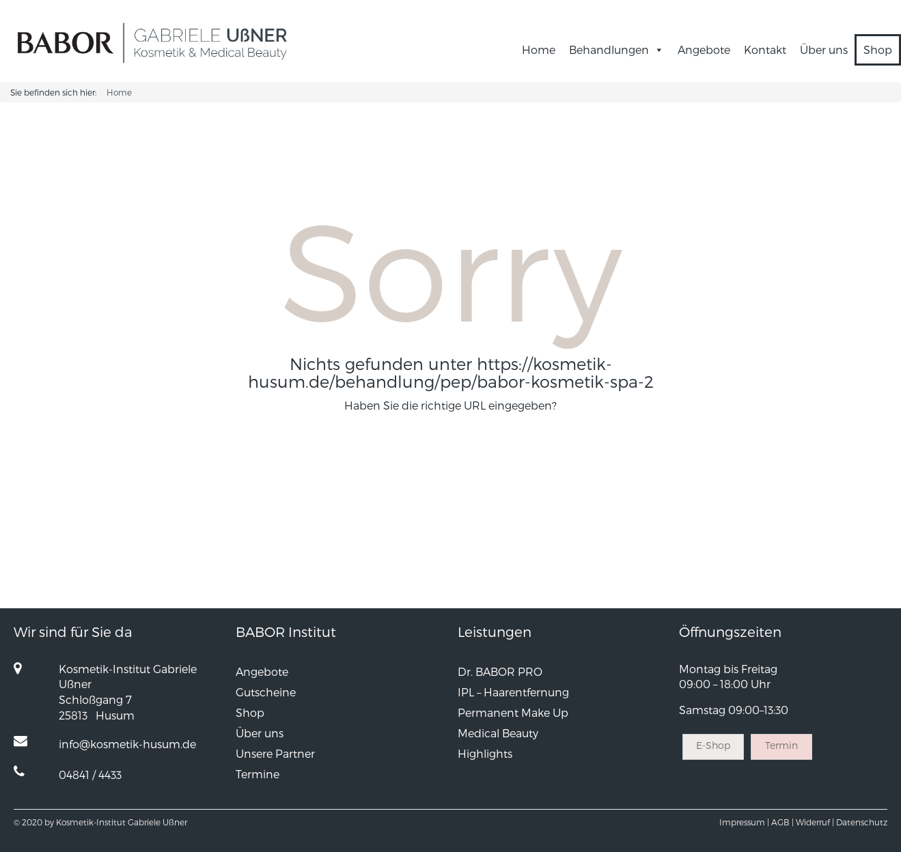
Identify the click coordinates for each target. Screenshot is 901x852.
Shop (877, 49)
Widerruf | (815, 822)
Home (538, 49)
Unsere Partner (275, 753)
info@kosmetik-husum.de (127, 743)
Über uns (824, 49)
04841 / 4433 (90, 774)
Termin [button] (781, 745)
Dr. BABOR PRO (500, 671)
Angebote (704, 49)
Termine (257, 773)
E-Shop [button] (713, 745)
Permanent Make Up (513, 712)
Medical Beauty (498, 732)
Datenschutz (861, 822)
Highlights (485, 753)
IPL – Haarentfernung (513, 691)
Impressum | (744, 822)
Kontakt (765, 49)
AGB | (782, 822)
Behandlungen (616, 49)
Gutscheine (266, 691)
